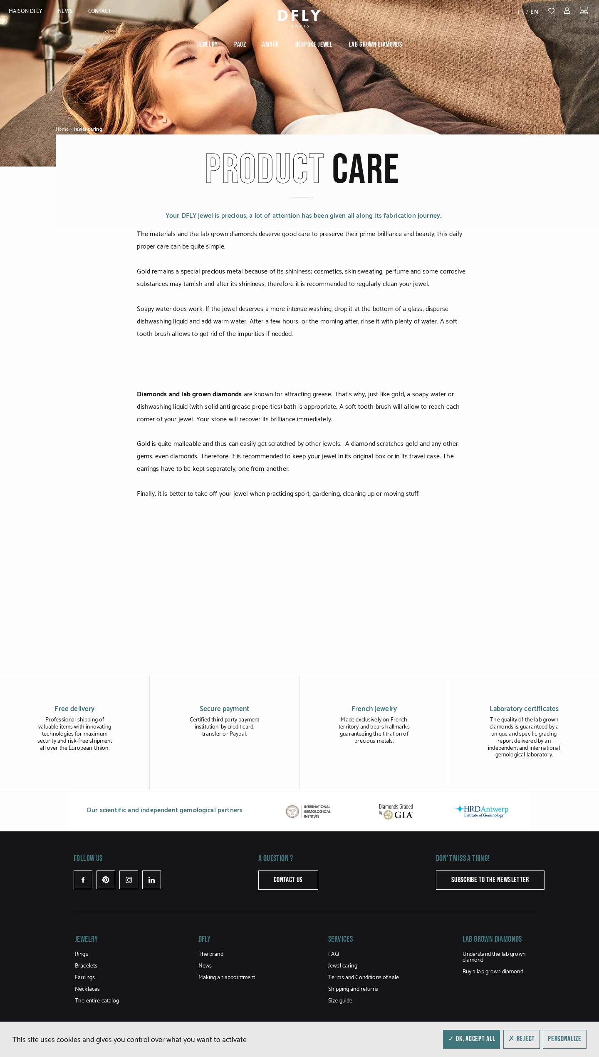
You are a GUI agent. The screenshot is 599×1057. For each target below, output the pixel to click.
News (65, 11)
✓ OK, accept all (471, 1039)
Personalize (565, 1039)
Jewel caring (342, 966)
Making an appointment (226, 977)
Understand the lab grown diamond (494, 957)
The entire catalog (97, 1001)
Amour (270, 44)
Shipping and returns (353, 989)
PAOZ (240, 44)
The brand (210, 954)
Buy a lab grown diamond (493, 972)
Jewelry (207, 44)
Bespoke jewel (314, 44)
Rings (81, 954)
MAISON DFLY (25, 11)
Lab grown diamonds (375, 44)
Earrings (85, 977)
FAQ (333, 954)
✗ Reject (521, 1039)
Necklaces (87, 989)
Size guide (340, 1001)
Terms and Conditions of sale (363, 977)
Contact (99, 11)
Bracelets (86, 966)
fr (521, 12)
